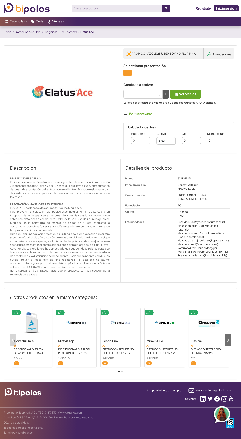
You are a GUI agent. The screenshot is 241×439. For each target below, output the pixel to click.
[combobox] (166, 141)
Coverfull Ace (24, 341)
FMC (193, 358)
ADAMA (18, 358)
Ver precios (185, 94)
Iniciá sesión (226, 8)
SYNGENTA (64, 358)
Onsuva (196, 341)
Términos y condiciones (18, 432)
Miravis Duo (154, 341)
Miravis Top (66, 341)
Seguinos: (189, 398)
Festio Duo (110, 341)
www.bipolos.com (71, 412)
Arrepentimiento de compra (164, 390)
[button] (16, 21)
